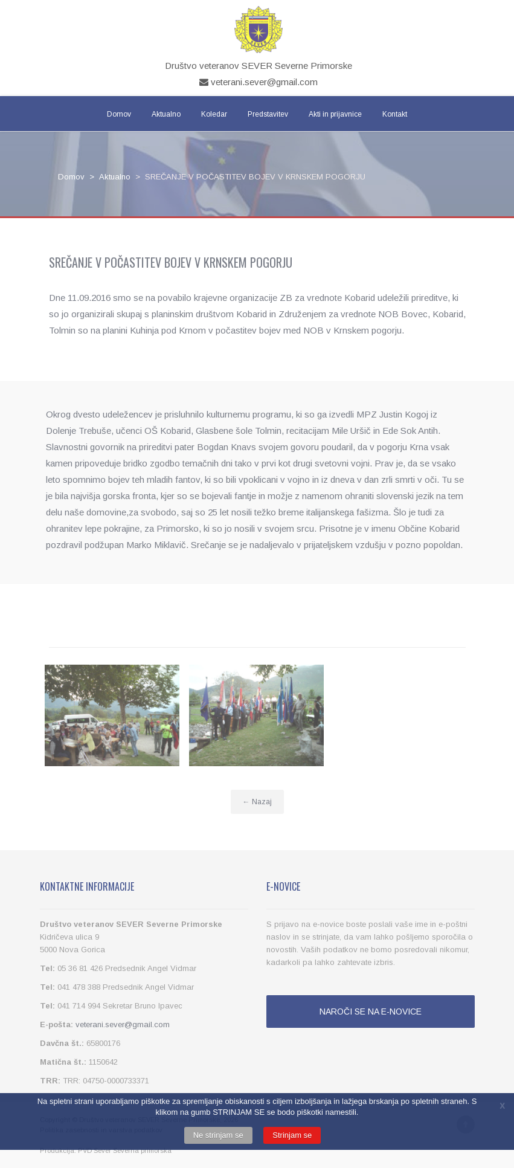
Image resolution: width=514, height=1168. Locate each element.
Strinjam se (292, 1135)
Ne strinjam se (218, 1135)
